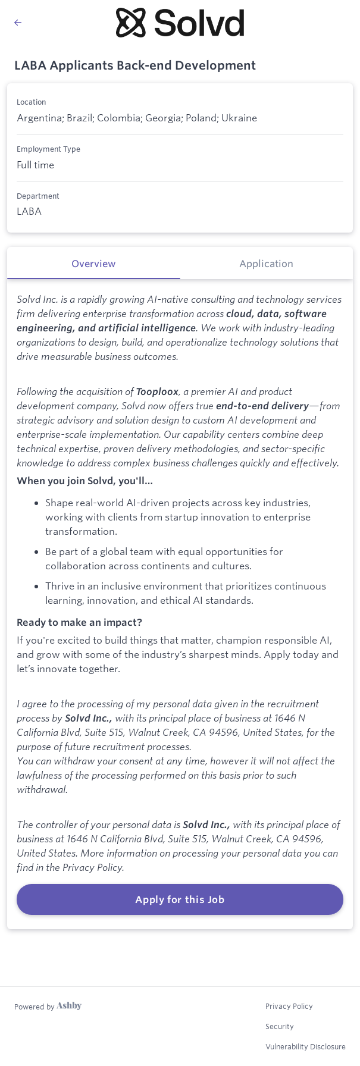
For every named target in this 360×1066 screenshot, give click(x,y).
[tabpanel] (180, 604)
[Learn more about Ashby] (48, 1006)
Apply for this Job (180, 899)
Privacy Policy (289, 1006)
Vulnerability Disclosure (305, 1046)
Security (279, 1026)
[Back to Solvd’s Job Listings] (53, 22)
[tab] (93, 263)
